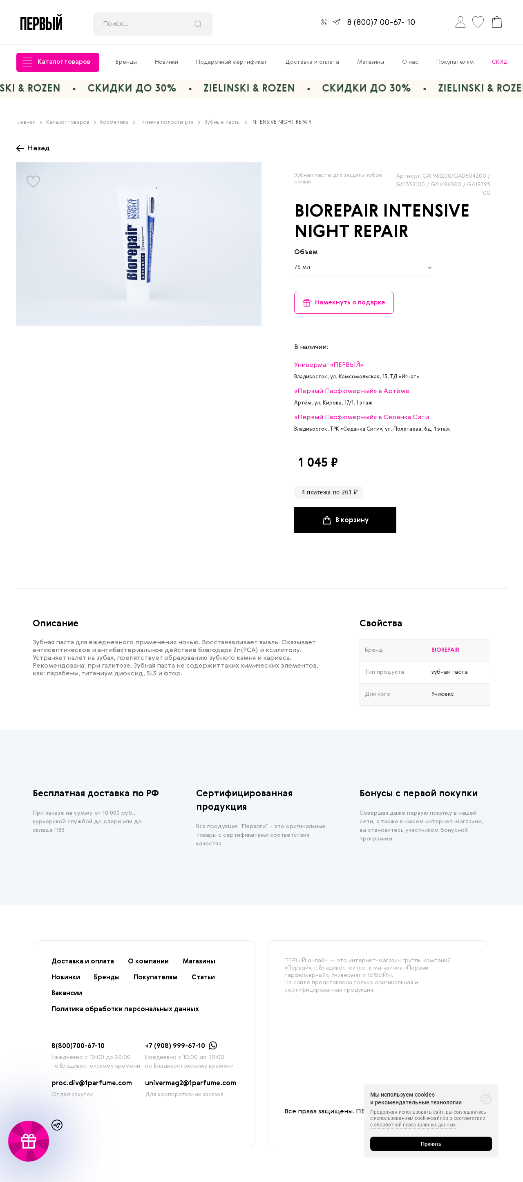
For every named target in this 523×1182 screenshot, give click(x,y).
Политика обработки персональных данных (125, 1009)
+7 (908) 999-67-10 (175, 1046)
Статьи (203, 977)
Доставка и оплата (312, 62)
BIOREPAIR (336, 212)
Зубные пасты (225, 122)
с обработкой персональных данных (413, 1125)
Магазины (370, 62)
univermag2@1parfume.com (190, 1083)
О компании (148, 962)
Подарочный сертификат (231, 62)
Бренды (126, 62)
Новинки (166, 62)
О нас (410, 62)
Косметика (117, 122)
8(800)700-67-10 (78, 1046)
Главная (29, 122)
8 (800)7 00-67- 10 (381, 23)
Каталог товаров (56, 62)
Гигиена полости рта (169, 122)
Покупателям (455, 62)
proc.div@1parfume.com (91, 1083)
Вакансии (66, 993)
